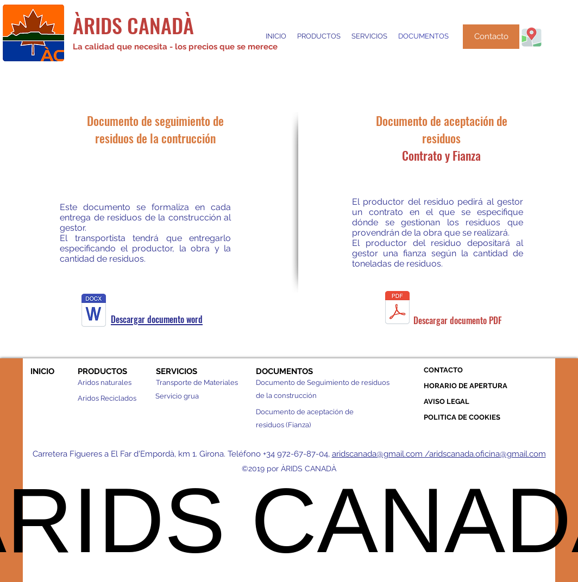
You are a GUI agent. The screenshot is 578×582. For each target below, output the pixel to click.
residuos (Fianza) (283, 425)
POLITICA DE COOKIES (462, 417)
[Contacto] (491, 36)
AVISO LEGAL (446, 401)
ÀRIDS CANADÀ (133, 25)
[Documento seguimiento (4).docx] (93, 312)
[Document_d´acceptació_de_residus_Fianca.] (397, 309)
